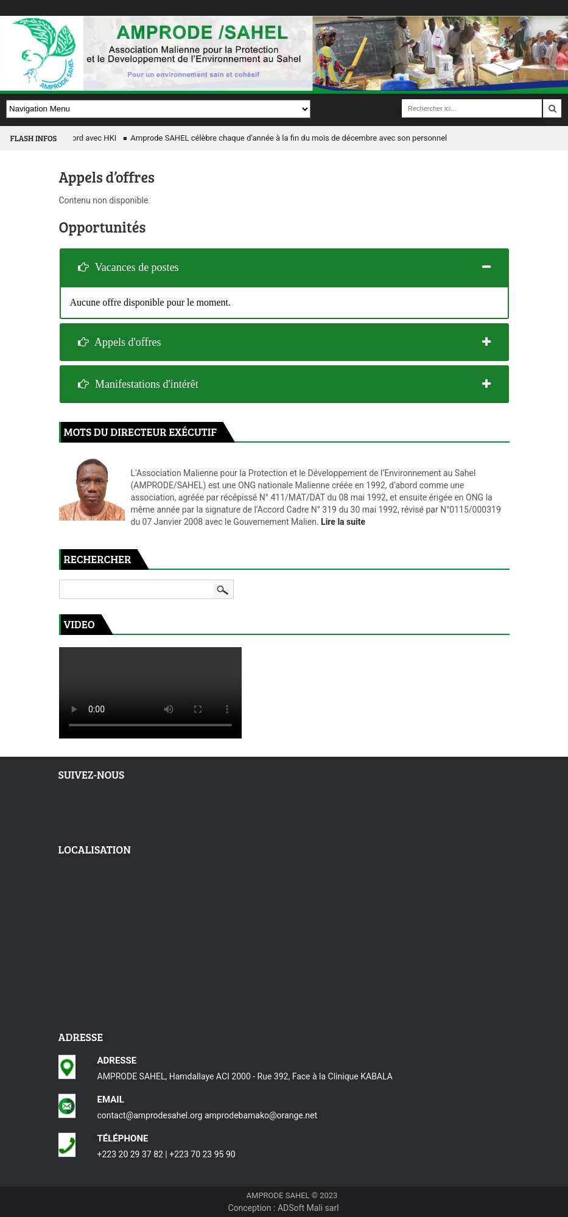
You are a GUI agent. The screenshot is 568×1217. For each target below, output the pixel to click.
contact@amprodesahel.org (150, 1115)
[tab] (284, 267)
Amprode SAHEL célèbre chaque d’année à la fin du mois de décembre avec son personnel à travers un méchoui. (330, 137)
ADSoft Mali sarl (308, 1208)
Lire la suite (343, 522)
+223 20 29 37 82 (130, 1154)
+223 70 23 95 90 (202, 1154)
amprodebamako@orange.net (261, 1115)
